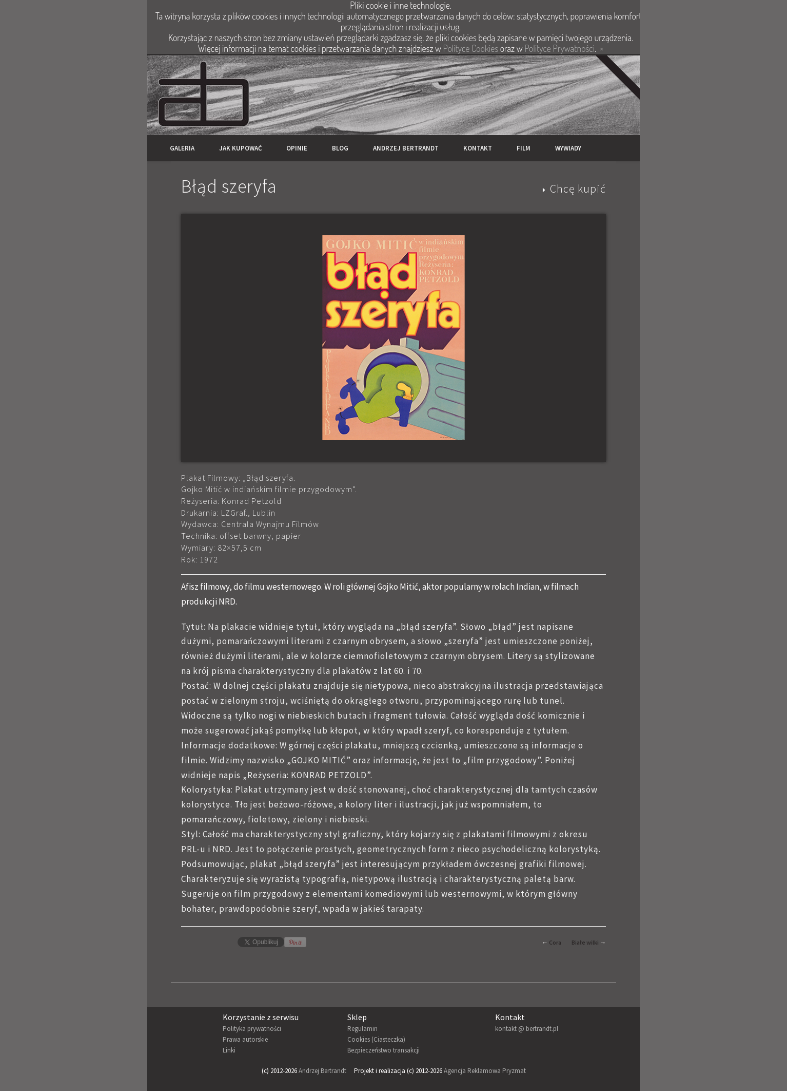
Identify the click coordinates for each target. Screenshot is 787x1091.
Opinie (296, 148)
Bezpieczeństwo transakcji (383, 1050)
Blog (340, 148)
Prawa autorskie (245, 1039)
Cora (555, 942)
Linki (229, 1050)
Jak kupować (240, 148)
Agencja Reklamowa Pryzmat (485, 1070)
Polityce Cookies (470, 48)
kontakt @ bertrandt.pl (526, 1028)
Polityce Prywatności (559, 48)
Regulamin (362, 1028)
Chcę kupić (578, 188)
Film (523, 148)
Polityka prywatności (252, 1028)
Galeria (182, 148)
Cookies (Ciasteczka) (376, 1039)
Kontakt (477, 148)
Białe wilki (585, 942)
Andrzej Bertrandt (406, 148)
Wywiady (568, 148)
